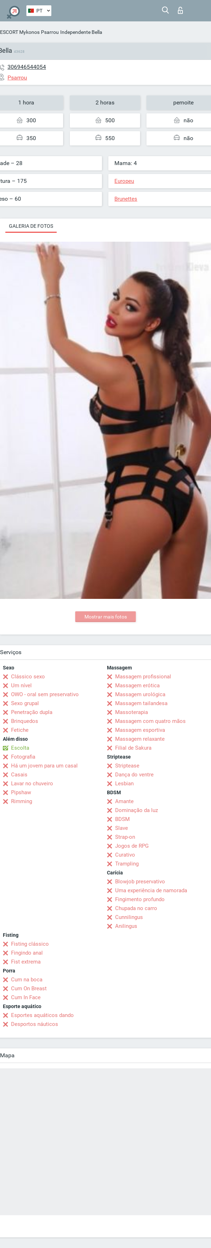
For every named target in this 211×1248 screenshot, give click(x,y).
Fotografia (23, 757)
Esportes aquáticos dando (42, 1015)
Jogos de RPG (132, 846)
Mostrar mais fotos (105, 617)
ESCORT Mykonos (20, 32)
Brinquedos (24, 721)
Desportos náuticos (34, 1024)
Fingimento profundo (140, 899)
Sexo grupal (25, 703)
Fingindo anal (27, 953)
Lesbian (124, 783)
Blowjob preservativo (140, 881)
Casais (19, 774)
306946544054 (26, 66)
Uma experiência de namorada (151, 890)
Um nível (21, 685)
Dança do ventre (134, 774)
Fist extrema (26, 962)
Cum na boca (26, 979)
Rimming (21, 801)
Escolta (20, 748)
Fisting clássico (30, 944)
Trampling (127, 864)
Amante (124, 801)
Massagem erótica (137, 685)
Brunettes (125, 199)
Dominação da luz (136, 810)
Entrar (180, 10)
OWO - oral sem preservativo (45, 694)
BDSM (122, 819)
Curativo (125, 855)
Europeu (124, 181)
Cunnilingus (129, 917)
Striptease (127, 765)
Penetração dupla (31, 712)
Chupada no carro (136, 908)
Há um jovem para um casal (44, 765)
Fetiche (20, 730)
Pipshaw (21, 792)
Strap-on (125, 837)
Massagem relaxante (140, 739)
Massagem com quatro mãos (150, 721)
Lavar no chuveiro (32, 783)
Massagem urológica (140, 694)
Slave (121, 828)
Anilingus (126, 926)
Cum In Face (26, 997)
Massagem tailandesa (141, 703)
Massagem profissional (143, 676)
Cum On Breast (29, 988)
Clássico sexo (28, 676)
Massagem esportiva (140, 730)
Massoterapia (131, 712)
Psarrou (50, 32)
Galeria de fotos (31, 226)
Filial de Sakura (133, 748)
